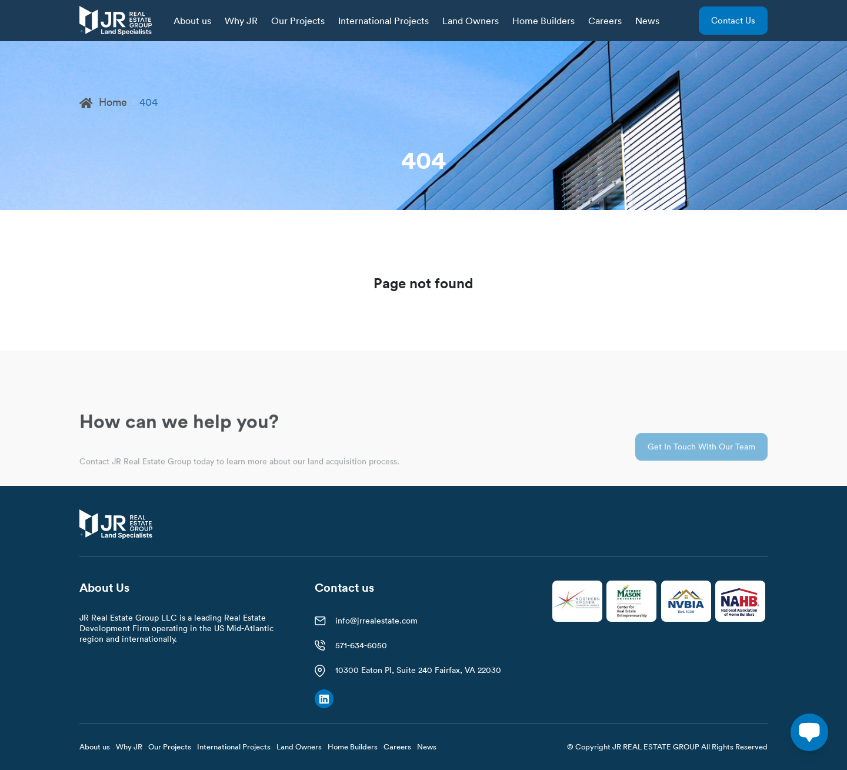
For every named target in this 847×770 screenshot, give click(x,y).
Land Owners (470, 20)
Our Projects (298, 20)
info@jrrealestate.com (376, 620)
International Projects (383, 20)
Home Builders (543, 20)
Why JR (241, 20)
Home (103, 102)
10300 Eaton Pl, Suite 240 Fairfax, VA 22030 (418, 670)
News (647, 20)
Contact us (733, 20)
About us (192, 20)
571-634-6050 (361, 645)
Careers (605, 20)
